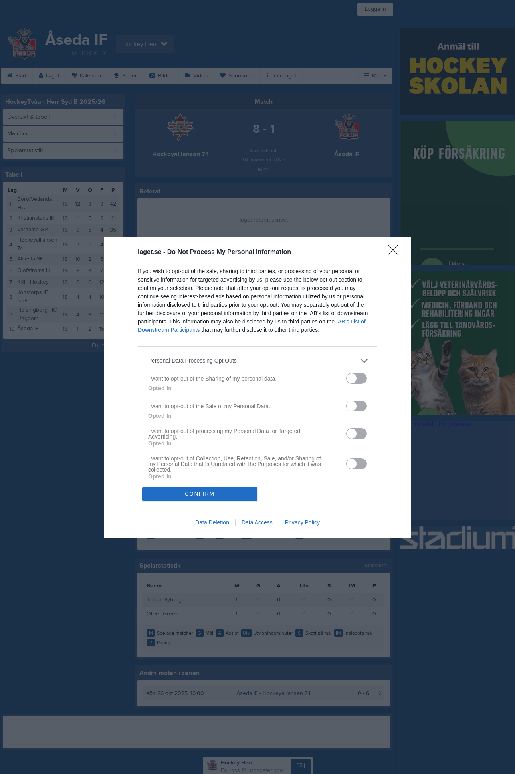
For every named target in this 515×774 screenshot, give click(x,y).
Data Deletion (212, 522)
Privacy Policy (302, 522)
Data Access (257, 522)
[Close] (395, 252)
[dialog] (257, 387)
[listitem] (257, 361)
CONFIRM (200, 494)
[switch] (356, 378)
